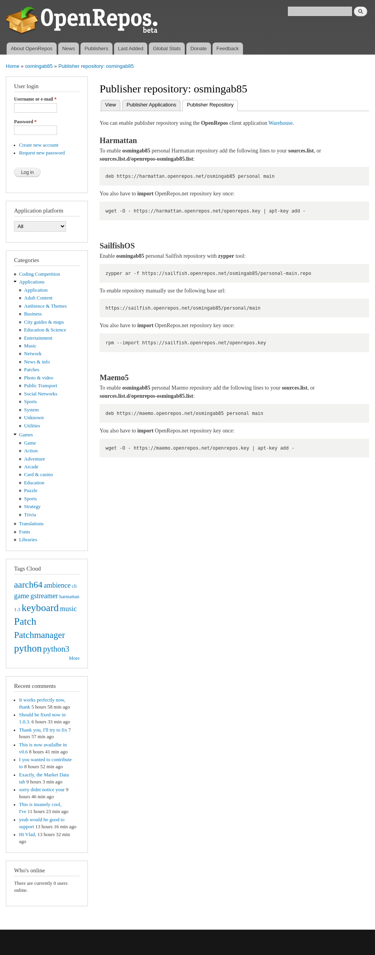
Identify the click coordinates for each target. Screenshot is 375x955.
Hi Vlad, (27, 834)
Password (25, 121)
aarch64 (28, 584)
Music (30, 346)
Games (26, 435)
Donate (198, 48)
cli (74, 586)
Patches (31, 369)
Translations (31, 523)
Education (34, 482)
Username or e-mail (35, 99)
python (28, 648)
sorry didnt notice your (42, 789)
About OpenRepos (31, 48)
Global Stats (167, 48)
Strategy (32, 506)
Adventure (34, 459)
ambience (57, 585)
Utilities (32, 426)
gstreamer (44, 596)
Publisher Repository (212, 104)
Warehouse (280, 123)
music (68, 609)
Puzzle (31, 490)
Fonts (24, 532)
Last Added (130, 48)
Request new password (42, 153)
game (21, 596)
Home (13, 66)
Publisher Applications (151, 105)
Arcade (31, 467)
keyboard (40, 607)
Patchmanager (39, 635)
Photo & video (39, 378)
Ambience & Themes (45, 306)
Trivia (30, 514)
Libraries (28, 539)
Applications (32, 282)
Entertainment (38, 338)
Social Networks (40, 394)
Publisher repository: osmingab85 (96, 66)
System (31, 410)
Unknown (34, 417)
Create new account (39, 145)
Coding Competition (39, 274)
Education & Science (45, 330)
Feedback (227, 48)
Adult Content (38, 298)
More (74, 658)
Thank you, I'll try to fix (43, 730)
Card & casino (38, 474)
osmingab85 (39, 66)
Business (33, 314)
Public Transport (40, 385)
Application (36, 290)
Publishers (96, 48)
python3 (56, 649)
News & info (37, 362)
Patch (25, 621)
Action (31, 451)
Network (33, 353)
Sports (30, 401)
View (110, 105)
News (68, 48)
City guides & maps (44, 322)
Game (30, 443)
